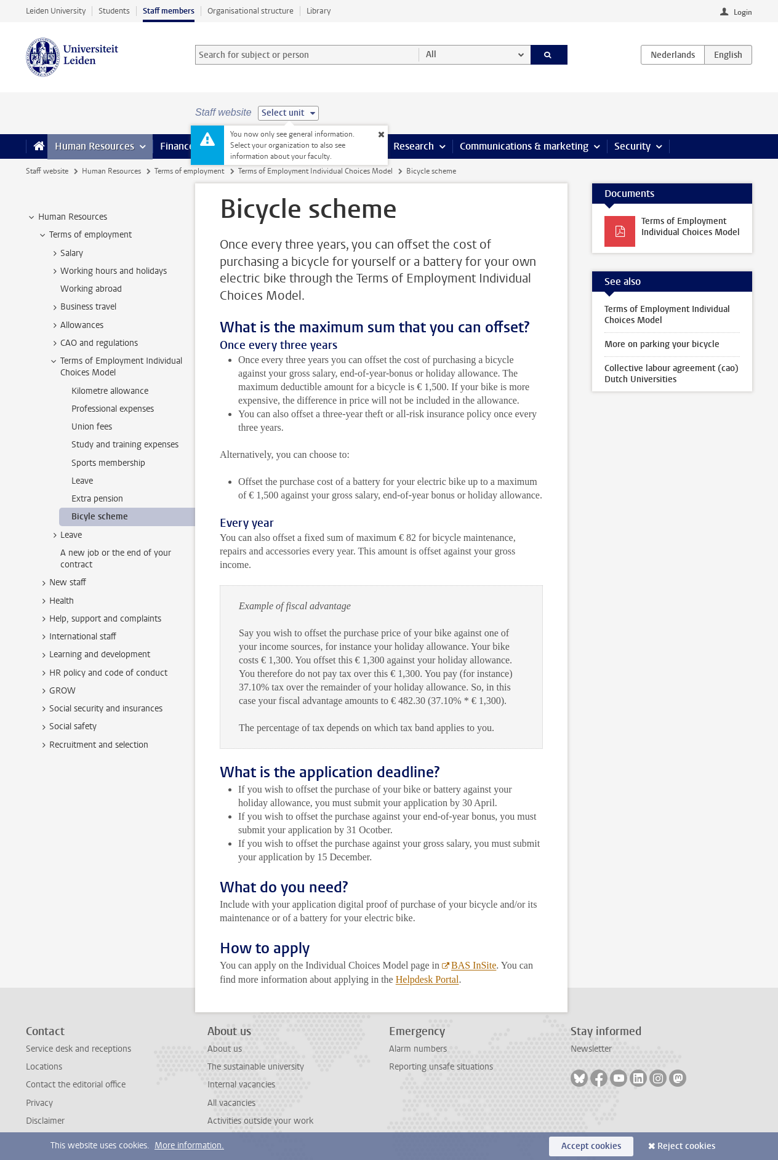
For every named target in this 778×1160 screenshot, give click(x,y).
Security (632, 146)
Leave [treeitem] (82, 481)
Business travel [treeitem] (82, 307)
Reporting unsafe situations (441, 1067)
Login (743, 12)
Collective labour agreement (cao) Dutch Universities (671, 373)
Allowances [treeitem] (76, 325)
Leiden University (56, 11)
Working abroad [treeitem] (91, 289)
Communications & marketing (524, 146)
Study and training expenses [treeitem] (124, 444)
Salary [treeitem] (66, 253)
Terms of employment (189, 171)
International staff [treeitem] (77, 637)
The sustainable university (255, 1067)
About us (224, 1049)
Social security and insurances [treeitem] (100, 709)
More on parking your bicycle (662, 344)
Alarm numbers (418, 1049)
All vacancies (231, 1103)
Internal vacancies (241, 1084)
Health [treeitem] (56, 601)
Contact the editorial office (76, 1084)
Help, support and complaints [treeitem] (99, 619)
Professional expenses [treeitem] (112, 409)
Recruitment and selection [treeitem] (93, 745)
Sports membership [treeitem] (108, 463)
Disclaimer (45, 1121)
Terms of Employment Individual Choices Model (315, 171)
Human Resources (94, 146)
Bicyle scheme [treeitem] (99, 516)
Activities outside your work (260, 1121)
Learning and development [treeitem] (94, 655)
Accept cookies (591, 1146)
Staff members (168, 11)
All (431, 54)
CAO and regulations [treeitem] (93, 343)
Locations (44, 1067)
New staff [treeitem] (62, 583)
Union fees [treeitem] (91, 427)
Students (114, 11)
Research (413, 146)
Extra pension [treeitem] (97, 499)
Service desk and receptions (78, 1049)
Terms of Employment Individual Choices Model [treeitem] (115, 366)
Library (319, 11)
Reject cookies (686, 1146)
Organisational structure (250, 11)
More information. (189, 1145)
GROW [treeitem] (57, 691)
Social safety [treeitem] (67, 727)
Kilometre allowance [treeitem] (109, 391)
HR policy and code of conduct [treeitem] (102, 673)
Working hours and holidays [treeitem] (108, 271)
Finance (177, 146)
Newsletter (591, 1049)
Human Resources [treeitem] (66, 217)
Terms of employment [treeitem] (85, 235)
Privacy (39, 1103)
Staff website (47, 171)
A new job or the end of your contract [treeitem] (115, 558)
